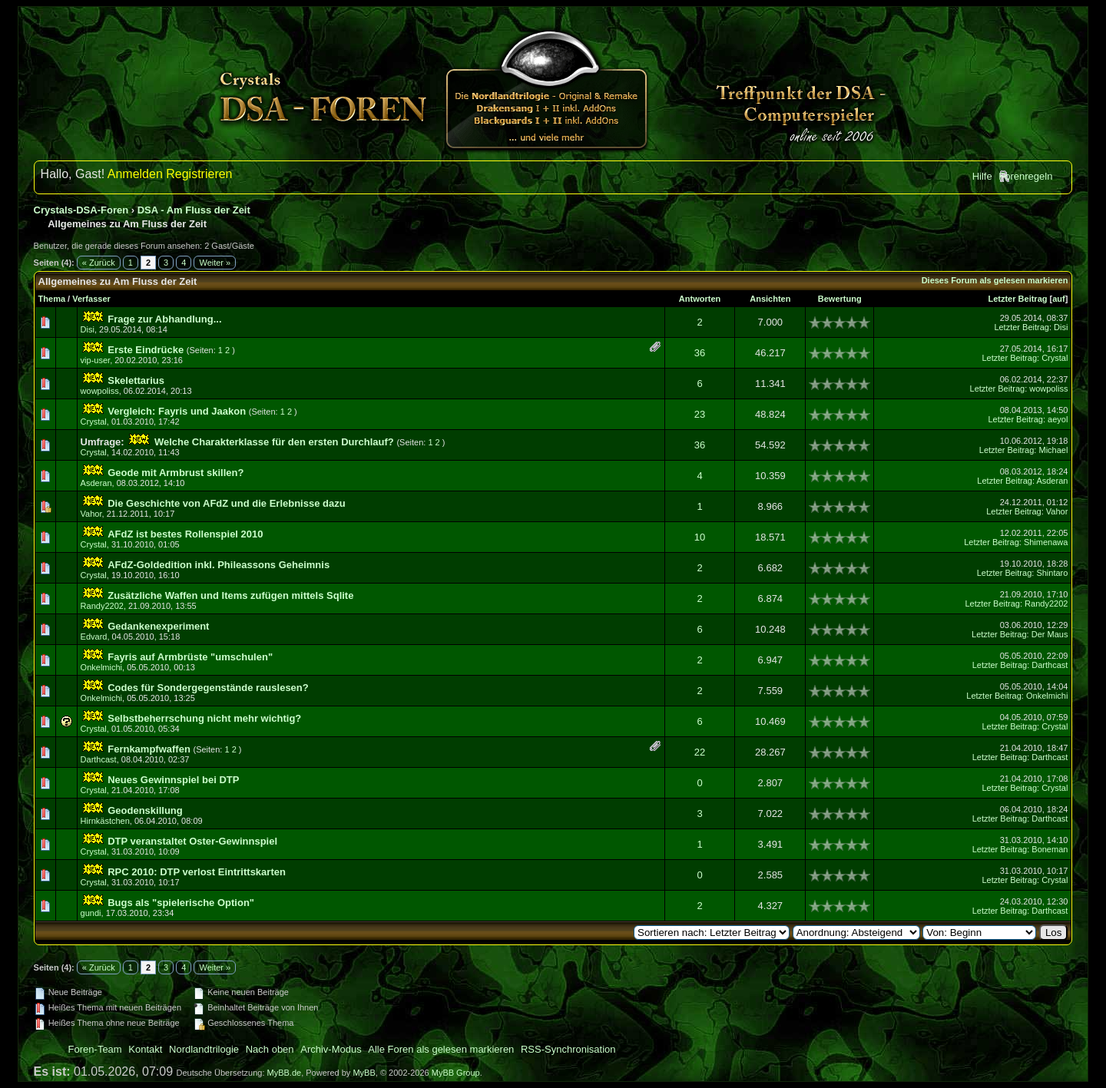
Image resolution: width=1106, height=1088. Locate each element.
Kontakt (145, 1049)
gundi (91, 913)
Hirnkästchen (105, 820)
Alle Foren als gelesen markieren (441, 1049)
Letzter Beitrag (1017, 298)
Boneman (1049, 849)
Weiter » (214, 262)
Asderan (96, 483)
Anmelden (135, 173)
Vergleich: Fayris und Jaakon (177, 411)
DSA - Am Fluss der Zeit (193, 210)
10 (699, 537)
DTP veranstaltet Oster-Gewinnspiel (192, 841)
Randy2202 (102, 605)
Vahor (91, 513)
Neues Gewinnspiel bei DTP (173, 779)
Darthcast (1049, 665)
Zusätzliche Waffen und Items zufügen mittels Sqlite (230, 595)
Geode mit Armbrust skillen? (175, 472)
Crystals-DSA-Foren (81, 210)
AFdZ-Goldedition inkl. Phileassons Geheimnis (218, 564)
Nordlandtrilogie (204, 1049)
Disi (87, 329)
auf (1058, 298)
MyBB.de (284, 1072)
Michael (1053, 450)
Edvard (94, 636)
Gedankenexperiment (158, 626)
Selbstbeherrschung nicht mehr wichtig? (204, 718)
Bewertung (840, 298)
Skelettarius (136, 380)
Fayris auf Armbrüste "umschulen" (190, 657)
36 (699, 353)
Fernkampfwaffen (149, 749)
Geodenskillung (145, 810)
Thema (51, 298)
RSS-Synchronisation (568, 1049)
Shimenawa (1046, 542)
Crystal (1054, 357)
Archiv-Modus (330, 1049)
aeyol (1058, 419)
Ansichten (770, 298)
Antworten (699, 298)
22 (699, 752)
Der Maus (1049, 634)
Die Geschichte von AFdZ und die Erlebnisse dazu (226, 503)
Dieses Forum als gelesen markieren (995, 280)
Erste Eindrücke (146, 350)
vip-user (96, 360)
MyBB (364, 1072)
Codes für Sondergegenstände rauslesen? (208, 687)
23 (699, 414)
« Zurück (98, 262)
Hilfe (982, 176)
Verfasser (91, 298)
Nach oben (270, 1049)
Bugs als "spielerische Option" (181, 902)
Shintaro (1052, 572)
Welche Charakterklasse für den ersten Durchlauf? (274, 442)
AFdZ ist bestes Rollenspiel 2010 (185, 534)
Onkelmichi (101, 667)
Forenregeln (1025, 176)
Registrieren (199, 173)
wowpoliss (100, 390)
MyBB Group (456, 1072)
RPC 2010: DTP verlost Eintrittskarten (197, 872)
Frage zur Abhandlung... (164, 319)
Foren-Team (95, 1049)
